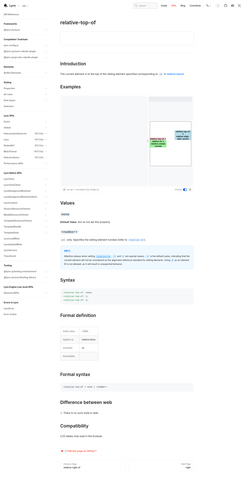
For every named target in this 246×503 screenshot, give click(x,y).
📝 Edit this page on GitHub (79, 450)
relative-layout (175, 74)
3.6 (25, 6)
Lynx (12, 5)
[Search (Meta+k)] (145, 6)
